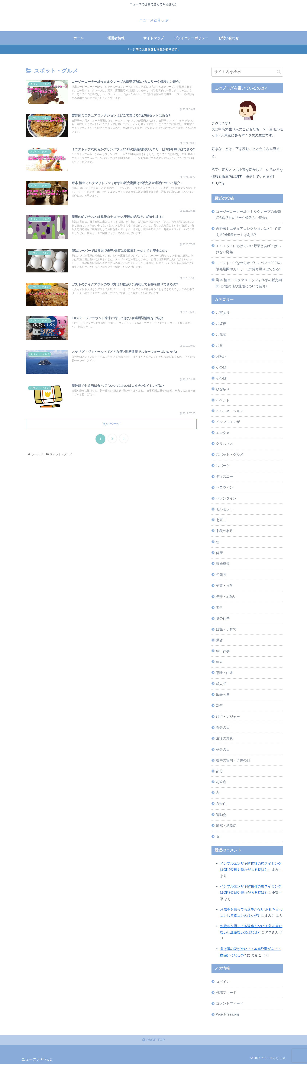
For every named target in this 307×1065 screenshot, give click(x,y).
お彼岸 (221, 323)
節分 (219, 771)
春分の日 (223, 727)
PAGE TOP (153, 1041)
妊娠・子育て (226, 629)
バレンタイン (226, 498)
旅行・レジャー (228, 716)
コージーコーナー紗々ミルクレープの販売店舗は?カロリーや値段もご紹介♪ (248, 215)
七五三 (221, 520)
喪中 (219, 607)
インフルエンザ (228, 422)
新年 (219, 705)
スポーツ (223, 465)
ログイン (223, 981)
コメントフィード (229, 1003)
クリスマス (224, 443)
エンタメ (223, 433)
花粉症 (221, 782)
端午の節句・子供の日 (233, 760)
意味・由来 (224, 673)
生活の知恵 (224, 738)
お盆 (219, 345)
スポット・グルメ (229, 454)
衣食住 (221, 804)
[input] (247, 72)
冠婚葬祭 (223, 564)
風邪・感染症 (226, 825)
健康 (219, 552)
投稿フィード (226, 992)
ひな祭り (223, 389)
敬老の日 (223, 694)
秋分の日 (223, 749)
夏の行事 (223, 618)
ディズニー (224, 476)
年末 (219, 662)
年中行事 (223, 651)
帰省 (219, 640)
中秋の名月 (224, 531)
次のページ (111, 428)
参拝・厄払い (226, 596)
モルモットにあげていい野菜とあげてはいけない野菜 (248, 249)
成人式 (221, 683)
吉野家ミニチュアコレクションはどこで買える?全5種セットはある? (248, 232)
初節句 (221, 574)
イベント (223, 400)
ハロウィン (224, 487)
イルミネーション (229, 411)
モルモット (224, 509)
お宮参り (223, 312)
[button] (278, 71)
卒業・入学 (224, 585)
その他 (221, 367)
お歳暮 (221, 334)
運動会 (221, 814)
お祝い (221, 356)
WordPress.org (227, 1014)
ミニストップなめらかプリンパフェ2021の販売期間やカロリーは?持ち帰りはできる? (249, 266)
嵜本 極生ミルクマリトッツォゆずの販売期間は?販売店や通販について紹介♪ (249, 283)
